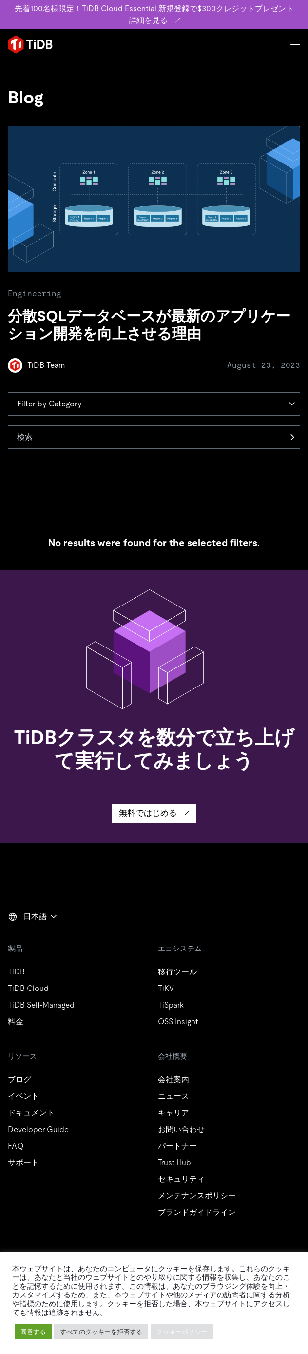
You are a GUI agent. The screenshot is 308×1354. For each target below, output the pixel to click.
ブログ (19, 1079)
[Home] (30, 44)
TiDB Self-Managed (41, 1005)
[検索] (154, 437)
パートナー (177, 1146)
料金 (15, 1021)
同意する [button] (33, 1331)
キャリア (173, 1112)
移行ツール (177, 971)
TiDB (16, 971)
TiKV (166, 988)
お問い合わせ (181, 1129)
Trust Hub (174, 1162)
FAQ (15, 1146)
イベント (23, 1096)
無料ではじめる (148, 813)
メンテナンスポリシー (197, 1195)
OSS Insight (178, 1021)
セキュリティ (181, 1179)
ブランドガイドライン (197, 1212)
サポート (23, 1162)
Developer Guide (38, 1129)
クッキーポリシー (181, 1331)
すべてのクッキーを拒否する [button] (101, 1331)
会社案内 (173, 1079)
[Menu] (295, 44)
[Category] (154, 404)
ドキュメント (31, 1112)
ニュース (173, 1096)
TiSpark (171, 1005)
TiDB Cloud (28, 988)
